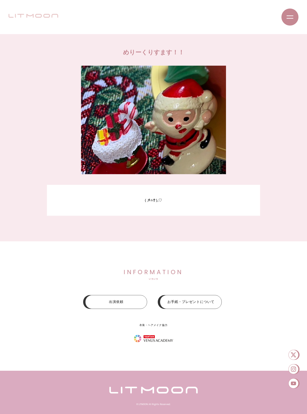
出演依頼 (116, 302)
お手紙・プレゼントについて (190, 302)
